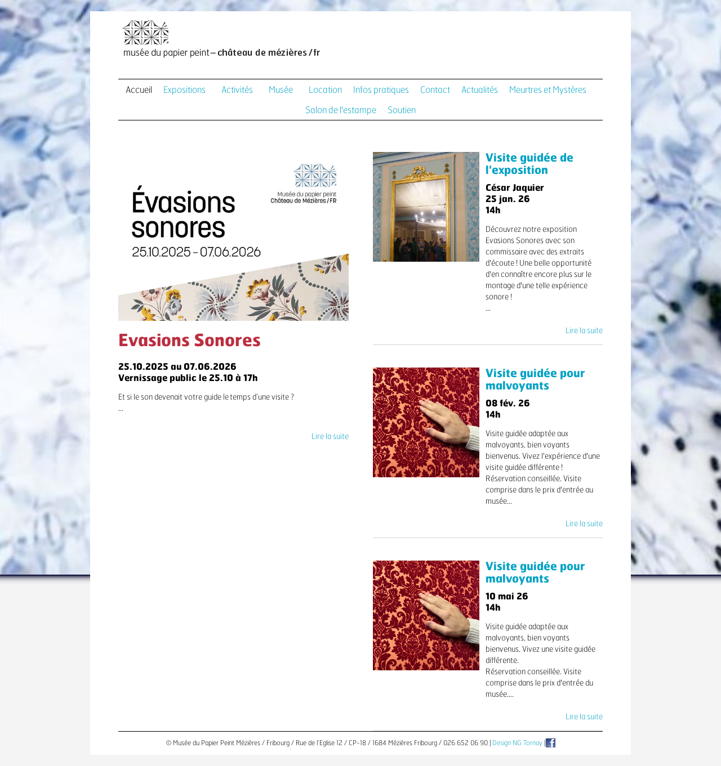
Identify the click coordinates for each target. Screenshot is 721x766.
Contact (435, 90)
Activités (237, 90)
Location (325, 90)
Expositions (184, 90)
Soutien (402, 110)
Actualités (479, 90)
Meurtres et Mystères (547, 90)
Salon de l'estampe (340, 110)
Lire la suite (330, 437)
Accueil (139, 90)
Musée (281, 90)
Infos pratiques (381, 90)
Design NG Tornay (517, 743)
